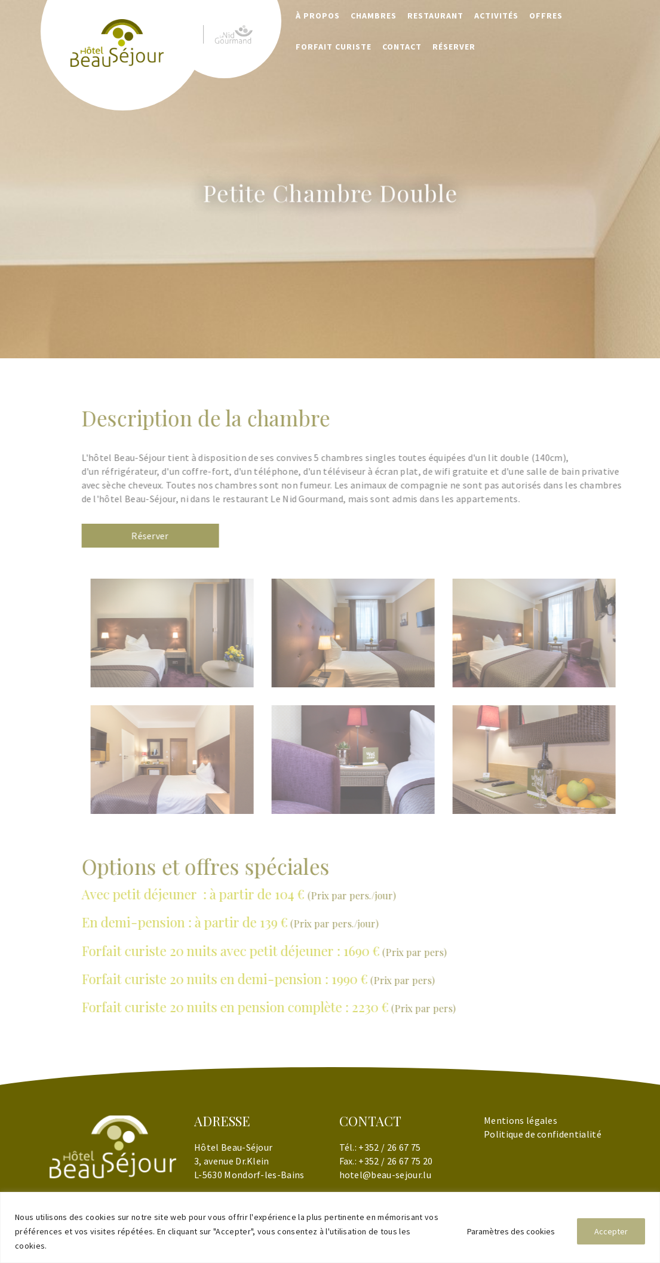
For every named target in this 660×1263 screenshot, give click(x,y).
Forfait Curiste (334, 46)
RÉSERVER (453, 46)
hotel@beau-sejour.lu (385, 1175)
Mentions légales (520, 1120)
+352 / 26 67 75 (389, 1147)
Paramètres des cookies (511, 1231)
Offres (546, 15)
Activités (496, 15)
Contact (402, 46)
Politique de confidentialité (542, 1134)
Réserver (169, 536)
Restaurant (435, 15)
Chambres (374, 15)
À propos (318, 15)
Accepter (611, 1231)
